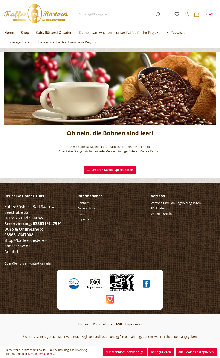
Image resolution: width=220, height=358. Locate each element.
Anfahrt (11, 251)
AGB (81, 214)
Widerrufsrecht (161, 214)
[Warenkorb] (204, 14)
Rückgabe (158, 208)
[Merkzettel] (177, 14)
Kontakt (83, 203)
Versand (158, 196)
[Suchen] (158, 14)
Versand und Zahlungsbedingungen (176, 203)
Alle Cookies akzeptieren (196, 352)
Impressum (85, 219)
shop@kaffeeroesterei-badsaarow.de (25, 242)
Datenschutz (86, 208)
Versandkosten (98, 337)
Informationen (90, 196)
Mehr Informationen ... (41, 354)
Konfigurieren (161, 352)
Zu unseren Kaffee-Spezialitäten (110, 170)
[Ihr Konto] (187, 14)
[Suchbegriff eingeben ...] (115, 14)
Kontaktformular (40, 263)
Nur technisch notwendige (124, 352)
